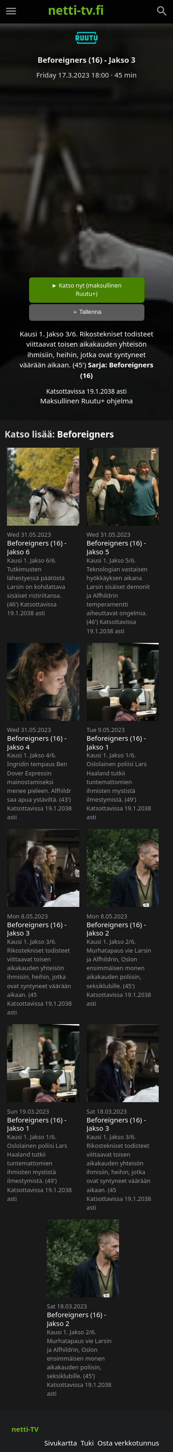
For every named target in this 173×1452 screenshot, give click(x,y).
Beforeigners (85, 434)
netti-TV (25, 1429)
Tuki (87, 1442)
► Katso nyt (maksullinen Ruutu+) (86, 289)
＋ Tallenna (86, 311)
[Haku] (162, 11)
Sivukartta (60, 1442)
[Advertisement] (86, 175)
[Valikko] (11, 11)
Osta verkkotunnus (128, 1442)
